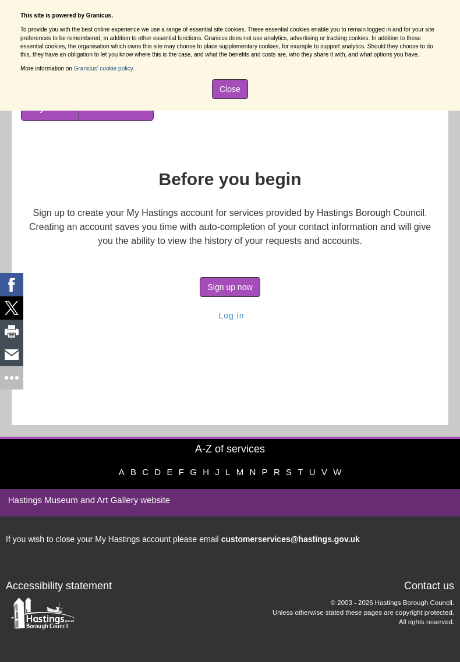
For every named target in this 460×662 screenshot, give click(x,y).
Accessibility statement (59, 586)
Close (230, 89)
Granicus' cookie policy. (104, 68)
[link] (11, 284)
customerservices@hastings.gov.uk (290, 539)
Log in (229, 315)
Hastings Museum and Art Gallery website (89, 500)
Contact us (429, 586)
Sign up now (229, 287)
